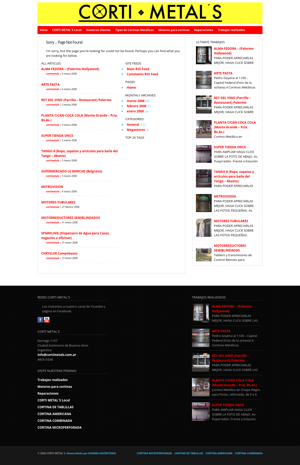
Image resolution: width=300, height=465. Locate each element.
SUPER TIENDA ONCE (57, 135)
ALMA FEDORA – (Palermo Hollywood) (70, 69)
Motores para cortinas (174, 30)
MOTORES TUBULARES (58, 202)
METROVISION (52, 187)
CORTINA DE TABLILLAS (56, 407)
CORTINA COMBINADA (55, 421)
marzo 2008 (136, 101)
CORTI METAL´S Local (67, 30)
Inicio (44, 30)
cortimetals (52, 73)
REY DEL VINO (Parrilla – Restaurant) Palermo (76, 100)
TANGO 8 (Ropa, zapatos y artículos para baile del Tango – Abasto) (234, 176)
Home (131, 87)
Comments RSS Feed (142, 74)
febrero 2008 (136, 106)
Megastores (136, 130)
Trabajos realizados (231, 30)
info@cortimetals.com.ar (57, 355)
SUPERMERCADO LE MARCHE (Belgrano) (71, 171)
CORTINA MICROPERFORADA (60, 427)
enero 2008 (135, 111)
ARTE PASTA (50, 84)
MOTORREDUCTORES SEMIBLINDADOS (70, 218)
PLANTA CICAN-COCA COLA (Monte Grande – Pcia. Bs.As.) (235, 127)
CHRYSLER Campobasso (59, 253)
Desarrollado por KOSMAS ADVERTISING (91, 453)
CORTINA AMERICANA (54, 414)
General (133, 124)
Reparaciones (203, 30)
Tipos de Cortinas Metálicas (134, 30)
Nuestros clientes (98, 30)
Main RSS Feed (138, 69)
